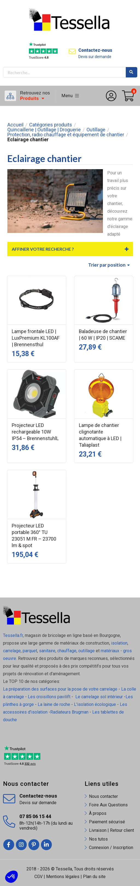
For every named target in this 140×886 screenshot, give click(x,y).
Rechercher (131, 72)
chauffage (66, 650)
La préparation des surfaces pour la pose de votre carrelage (60, 689)
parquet (30, 650)
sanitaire (47, 650)
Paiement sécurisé (107, 821)
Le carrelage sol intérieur (99, 696)
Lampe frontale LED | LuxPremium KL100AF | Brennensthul (35, 337)
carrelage (12, 650)
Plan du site (94, 876)
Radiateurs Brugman (69, 712)
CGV (38, 876)
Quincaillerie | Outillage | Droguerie (44, 129)
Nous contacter (103, 796)
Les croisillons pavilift (49, 696)
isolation (118, 643)
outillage (86, 650)
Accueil (15, 124)
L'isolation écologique (95, 704)
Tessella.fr (13, 635)
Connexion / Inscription (111, 847)
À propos (97, 813)
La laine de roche (54, 704)
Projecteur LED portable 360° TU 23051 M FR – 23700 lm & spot (34, 535)
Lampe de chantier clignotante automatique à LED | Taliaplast (100, 435)
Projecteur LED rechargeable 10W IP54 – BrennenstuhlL (35, 431)
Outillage (96, 129)
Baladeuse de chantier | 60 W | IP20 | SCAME (103, 334)
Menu (70, 95)
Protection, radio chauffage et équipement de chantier (65, 134)
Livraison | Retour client (111, 830)
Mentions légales (62, 876)
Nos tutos (98, 839)
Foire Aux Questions (108, 804)
